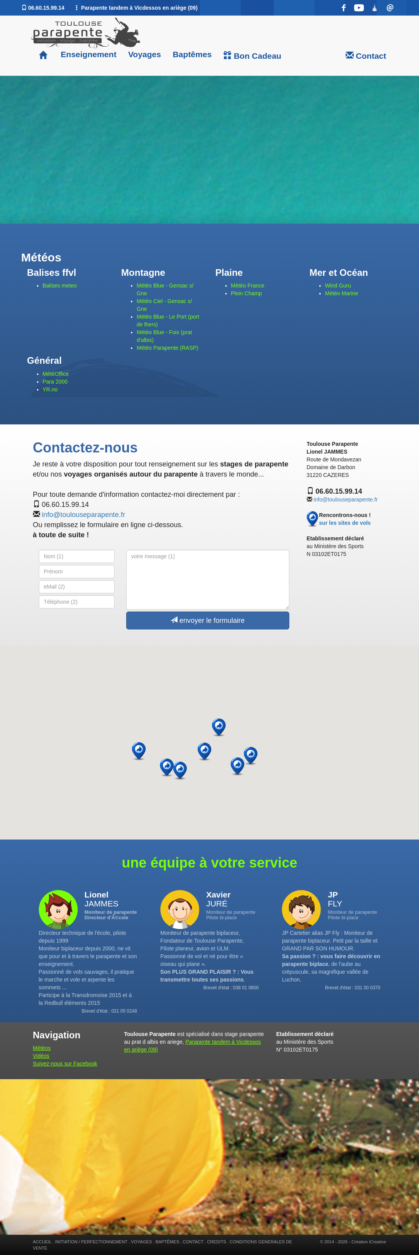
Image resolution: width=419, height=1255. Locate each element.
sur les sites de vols (345, 523)
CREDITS (216, 1241)
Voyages (144, 54)
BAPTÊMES (167, 1241)
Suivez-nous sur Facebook (65, 1063)
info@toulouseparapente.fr (83, 515)
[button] (250, 756)
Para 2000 (55, 382)
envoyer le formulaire (207, 620)
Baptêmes (192, 54)
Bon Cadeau (252, 55)
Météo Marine (341, 293)
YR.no (50, 389)
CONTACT (193, 1241)
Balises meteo (60, 285)
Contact (366, 55)
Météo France (247, 285)
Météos (42, 1048)
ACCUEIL (42, 1241)
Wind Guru (338, 285)
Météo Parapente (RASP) (167, 348)
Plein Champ (246, 293)
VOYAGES (141, 1241)
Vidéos (41, 1056)
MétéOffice (56, 374)
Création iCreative (368, 1241)
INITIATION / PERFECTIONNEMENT (91, 1241)
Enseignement (87, 54)
